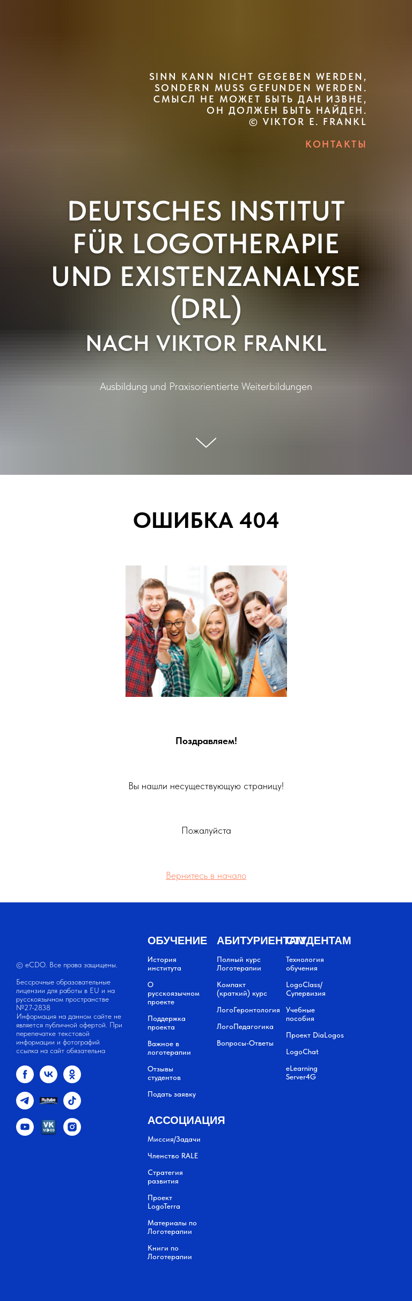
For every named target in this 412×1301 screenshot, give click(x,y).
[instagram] (72, 1132)
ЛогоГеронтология (248, 1009)
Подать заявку (172, 1094)
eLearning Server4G (302, 1072)
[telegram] (25, 1106)
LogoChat (302, 1051)
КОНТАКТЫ (336, 144)
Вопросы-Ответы (245, 1043)
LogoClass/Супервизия (306, 988)
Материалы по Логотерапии (172, 1227)
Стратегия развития (165, 1176)
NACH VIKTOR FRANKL (206, 342)
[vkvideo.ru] (48, 1132)
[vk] (48, 1080)
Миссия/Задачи (174, 1139)
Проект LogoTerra (164, 1201)
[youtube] (25, 1132)
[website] (48, 1106)
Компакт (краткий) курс (242, 988)
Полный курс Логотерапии (239, 963)
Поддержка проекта (167, 1022)
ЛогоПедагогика (245, 1026)
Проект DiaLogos (315, 1035)
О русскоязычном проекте (174, 993)
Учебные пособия (300, 1014)
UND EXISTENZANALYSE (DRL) (206, 293)
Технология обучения (305, 963)
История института (164, 963)
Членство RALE (173, 1155)
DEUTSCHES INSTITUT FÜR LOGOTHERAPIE (206, 227)
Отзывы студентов (164, 1073)
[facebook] (25, 1080)
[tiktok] (72, 1106)
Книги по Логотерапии (170, 1252)
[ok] (72, 1080)
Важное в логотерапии (169, 1047)
